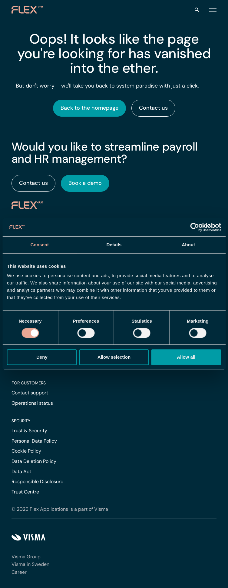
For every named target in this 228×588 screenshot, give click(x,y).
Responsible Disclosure (37, 481)
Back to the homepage (89, 107)
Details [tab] (114, 244)
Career (19, 572)
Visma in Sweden (30, 564)
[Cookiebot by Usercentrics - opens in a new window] (194, 227)
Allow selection (114, 357)
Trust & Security (29, 430)
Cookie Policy (26, 451)
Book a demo (85, 183)
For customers (29, 383)
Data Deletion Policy (34, 461)
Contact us (153, 107)
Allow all (186, 357)
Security (21, 421)
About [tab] (188, 244)
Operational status (32, 403)
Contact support (30, 393)
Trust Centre (25, 492)
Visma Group (26, 556)
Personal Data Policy (34, 441)
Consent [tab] (39, 244)
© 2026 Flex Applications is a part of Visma (60, 509)
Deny (42, 357)
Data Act (21, 471)
